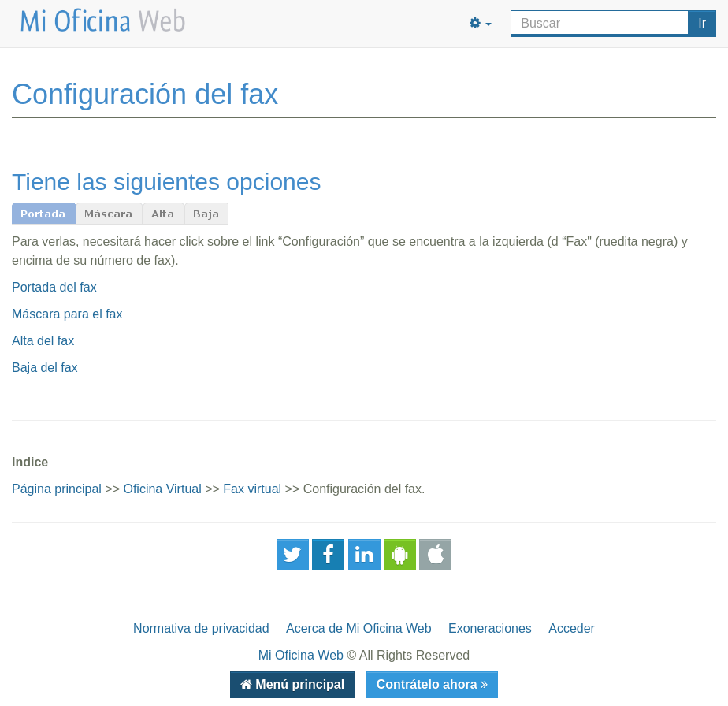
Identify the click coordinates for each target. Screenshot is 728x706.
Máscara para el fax (67, 314)
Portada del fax (54, 287)
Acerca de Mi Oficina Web (359, 628)
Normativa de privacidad (201, 628)
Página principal (57, 489)
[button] (480, 23)
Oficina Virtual (162, 489)
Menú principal (298, 684)
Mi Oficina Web (301, 655)
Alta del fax (43, 340)
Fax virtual (252, 489)
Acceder (571, 628)
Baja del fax (45, 367)
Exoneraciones (490, 628)
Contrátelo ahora (429, 684)
